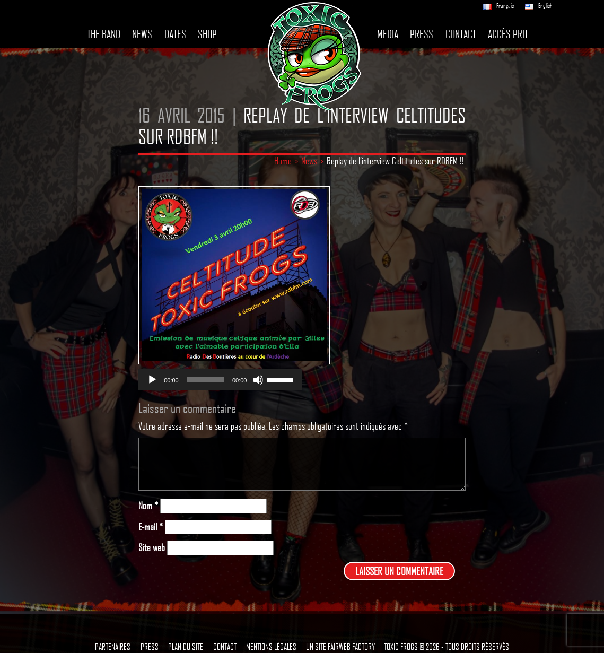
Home (283, 161)
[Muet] (258, 380)
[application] (220, 379)
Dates (175, 34)
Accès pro (507, 34)
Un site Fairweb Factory (340, 646)
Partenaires (112, 646)
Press (421, 34)
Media (387, 34)
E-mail (150, 527)
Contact (460, 34)
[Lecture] (152, 380)
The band (103, 34)
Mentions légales (271, 646)
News (142, 34)
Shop (207, 34)
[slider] (205, 379)
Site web (151, 547)
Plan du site (185, 646)
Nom (148, 505)
